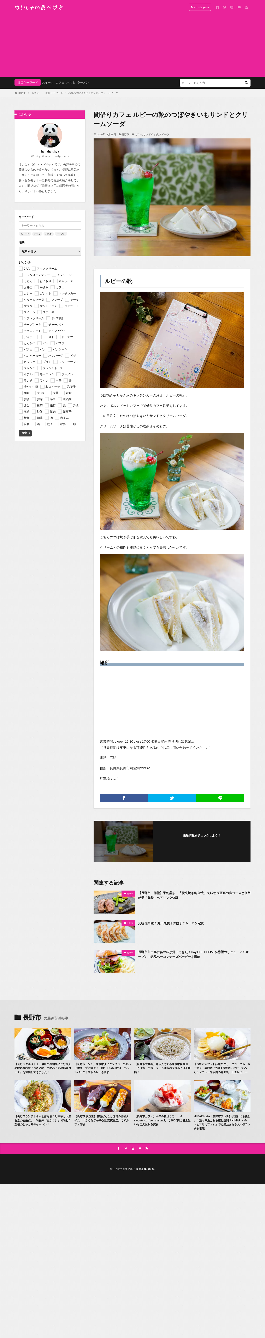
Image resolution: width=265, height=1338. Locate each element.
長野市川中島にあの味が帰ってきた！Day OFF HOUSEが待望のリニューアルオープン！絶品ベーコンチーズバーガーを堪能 (193, 955)
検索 (24, 370)
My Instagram (200, 7)
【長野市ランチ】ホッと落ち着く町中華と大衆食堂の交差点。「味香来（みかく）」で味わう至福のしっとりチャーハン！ (42, 1130)
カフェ (138, 134)
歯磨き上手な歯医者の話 (58, 123)
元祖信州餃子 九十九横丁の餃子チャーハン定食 (177, 923)
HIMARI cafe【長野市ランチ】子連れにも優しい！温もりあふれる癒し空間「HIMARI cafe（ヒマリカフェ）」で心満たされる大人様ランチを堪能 (221, 1130)
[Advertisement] (132, 46)
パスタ (49, 171)
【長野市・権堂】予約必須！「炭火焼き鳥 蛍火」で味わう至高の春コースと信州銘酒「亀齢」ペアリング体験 (194, 896)
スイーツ (164, 134)
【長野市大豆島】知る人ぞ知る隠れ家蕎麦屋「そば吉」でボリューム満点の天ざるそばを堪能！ (162, 1069)
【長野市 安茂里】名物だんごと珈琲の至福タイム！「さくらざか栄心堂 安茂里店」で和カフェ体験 (102, 1127)
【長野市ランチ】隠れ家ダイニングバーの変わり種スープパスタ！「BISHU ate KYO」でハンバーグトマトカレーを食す (102, 1069)
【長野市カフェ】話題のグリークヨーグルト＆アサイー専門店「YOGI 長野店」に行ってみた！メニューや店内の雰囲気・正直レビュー (222, 1071)
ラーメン (61, 171)
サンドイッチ (150, 134)
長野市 (125, 134)
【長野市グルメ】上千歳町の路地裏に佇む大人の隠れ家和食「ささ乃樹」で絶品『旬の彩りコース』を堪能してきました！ (42, 1071)
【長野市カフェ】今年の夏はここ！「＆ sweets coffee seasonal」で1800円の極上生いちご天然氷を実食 (162, 1127)
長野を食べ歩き (145, 1178)
